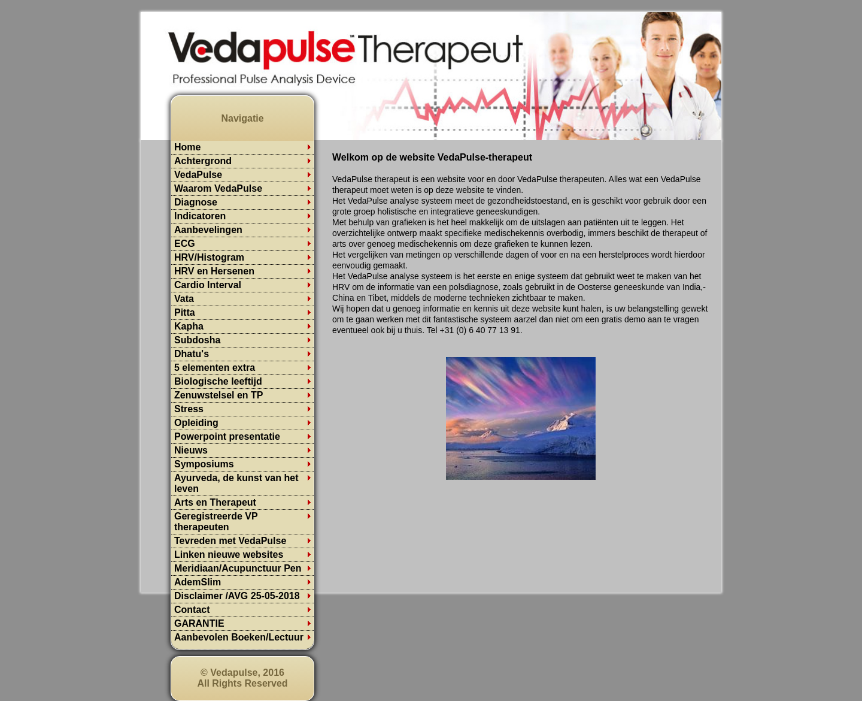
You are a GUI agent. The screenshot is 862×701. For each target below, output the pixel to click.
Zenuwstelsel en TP (218, 395)
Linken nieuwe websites (228, 554)
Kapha (189, 326)
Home (187, 147)
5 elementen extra (214, 367)
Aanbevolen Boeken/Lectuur (238, 637)
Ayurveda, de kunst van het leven (236, 483)
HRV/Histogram (209, 257)
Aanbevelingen (208, 230)
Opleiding (196, 423)
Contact (192, 610)
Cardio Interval (207, 285)
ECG (184, 243)
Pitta (184, 312)
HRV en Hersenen (214, 271)
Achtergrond (203, 161)
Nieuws (191, 450)
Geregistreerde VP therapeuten (216, 521)
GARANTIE (199, 623)
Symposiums (204, 464)
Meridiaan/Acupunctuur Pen (237, 568)
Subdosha (197, 340)
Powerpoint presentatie (227, 436)
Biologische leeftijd (218, 381)
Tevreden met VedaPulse (230, 541)
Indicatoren (200, 216)
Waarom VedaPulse (218, 188)
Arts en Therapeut (215, 502)
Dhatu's (191, 354)
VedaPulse (198, 175)
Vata (184, 299)
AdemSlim (197, 582)
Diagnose (195, 202)
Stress (189, 409)
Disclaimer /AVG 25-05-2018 (237, 596)
